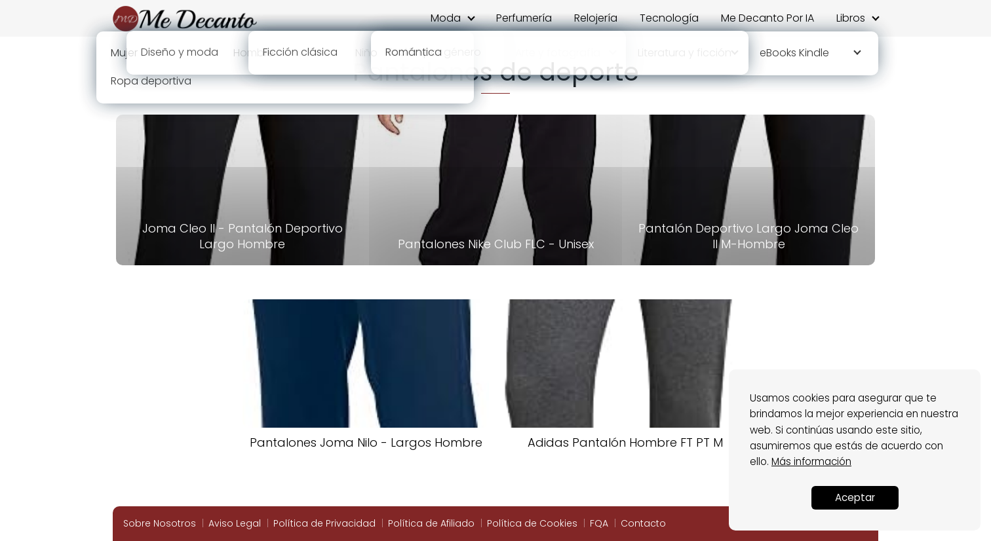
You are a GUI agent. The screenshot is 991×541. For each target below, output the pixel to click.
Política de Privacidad (324, 523)
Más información (811, 461)
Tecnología (669, 18)
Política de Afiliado (431, 523)
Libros (850, 18)
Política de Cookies (532, 523)
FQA (599, 523)
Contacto (643, 523)
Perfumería (524, 18)
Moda (446, 18)
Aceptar (855, 497)
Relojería (595, 18)
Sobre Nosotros (159, 523)
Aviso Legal (234, 523)
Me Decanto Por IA (767, 18)
